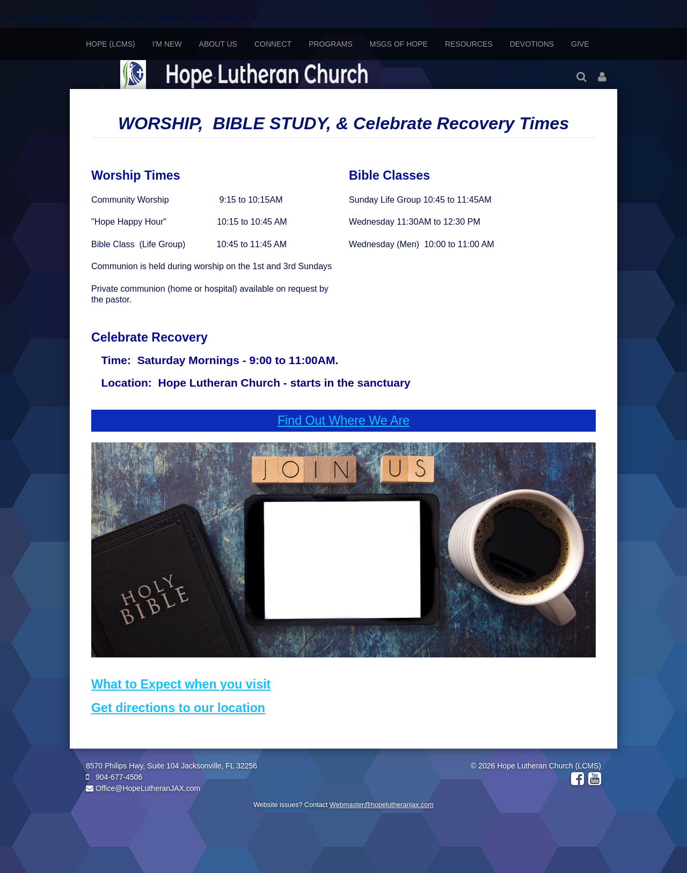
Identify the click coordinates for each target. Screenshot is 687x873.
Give (580, 44)
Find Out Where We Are (343, 420)
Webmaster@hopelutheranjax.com (382, 805)
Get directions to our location (178, 708)
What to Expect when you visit (181, 684)
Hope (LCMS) (110, 44)
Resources (469, 44)
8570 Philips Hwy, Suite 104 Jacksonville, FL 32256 (171, 765)
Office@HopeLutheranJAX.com (143, 788)
